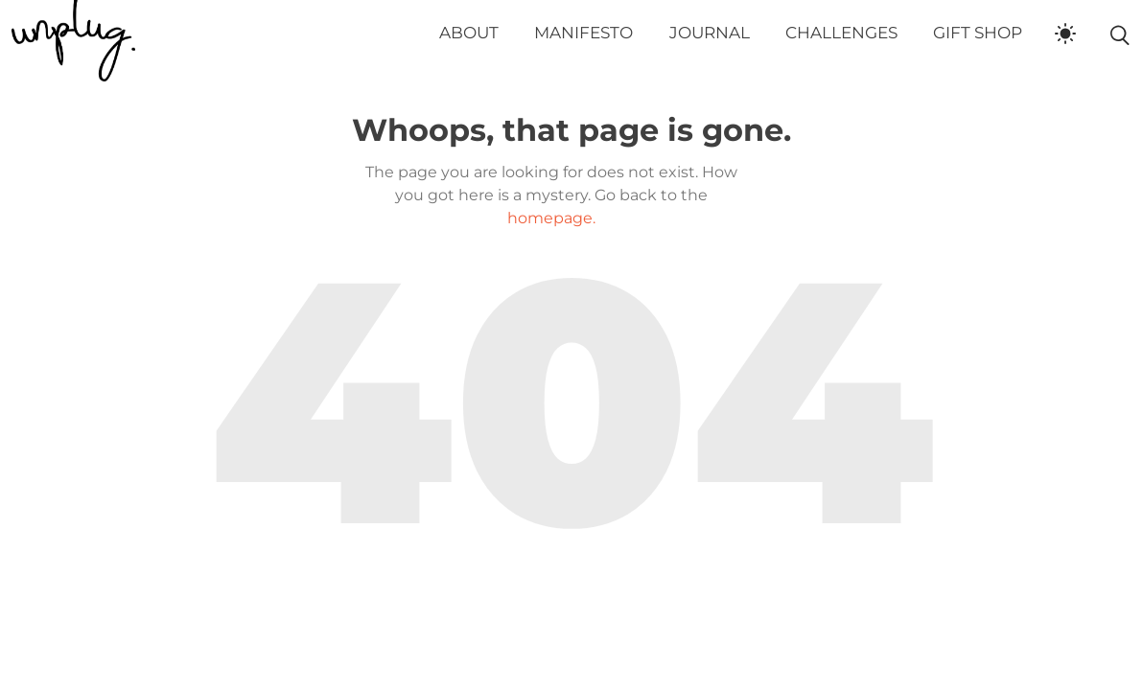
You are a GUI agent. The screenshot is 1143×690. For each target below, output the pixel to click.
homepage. (551, 218)
